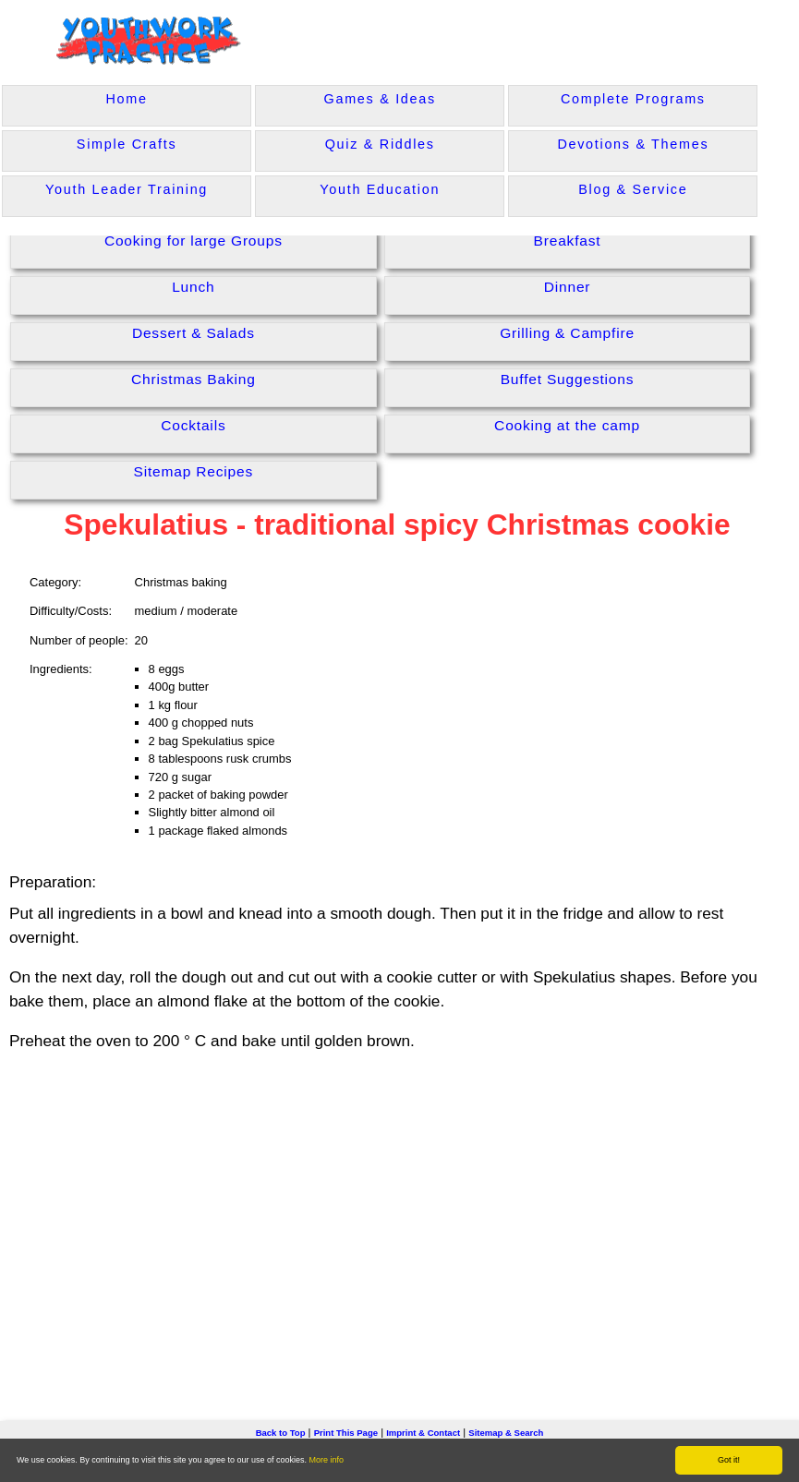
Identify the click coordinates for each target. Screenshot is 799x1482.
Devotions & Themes (632, 144)
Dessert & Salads (193, 333)
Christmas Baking (193, 379)
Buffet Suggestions (568, 379)
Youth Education (380, 189)
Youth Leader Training (126, 189)
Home (126, 98)
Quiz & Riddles (380, 144)
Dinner (567, 287)
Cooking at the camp (567, 425)
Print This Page (346, 1433)
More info (327, 1459)
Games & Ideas (380, 98)
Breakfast (567, 240)
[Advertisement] (400, 1207)
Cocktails (193, 425)
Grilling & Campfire (567, 333)
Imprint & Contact (423, 1433)
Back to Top (281, 1433)
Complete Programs (633, 98)
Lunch (193, 287)
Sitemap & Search (505, 1433)
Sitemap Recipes (194, 471)
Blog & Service (632, 189)
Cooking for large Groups (193, 240)
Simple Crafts (126, 144)
